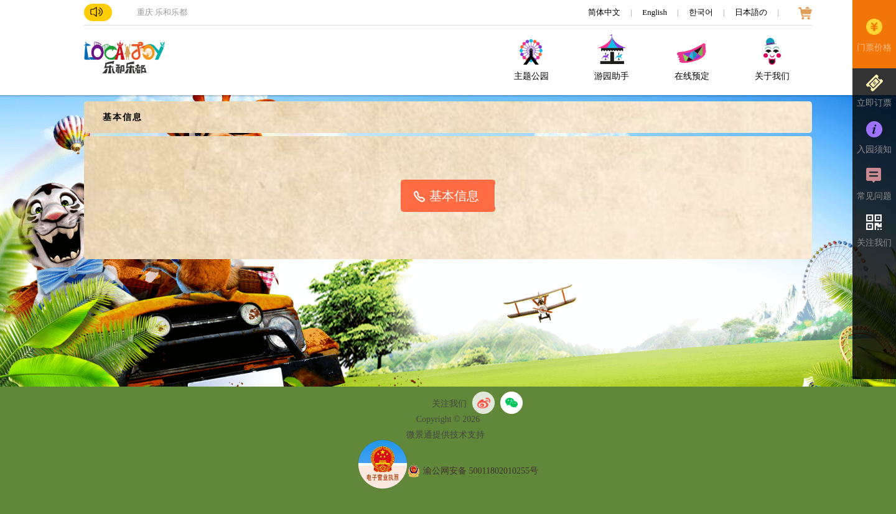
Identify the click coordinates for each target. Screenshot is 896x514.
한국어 (702, 12)
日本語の (752, 12)
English (655, 12)
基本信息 (454, 196)
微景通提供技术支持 (445, 434)
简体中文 (605, 12)
